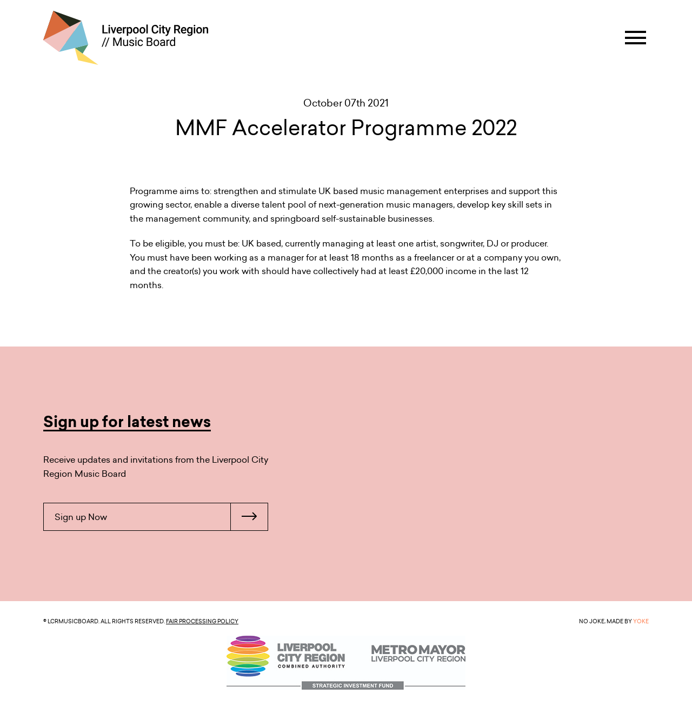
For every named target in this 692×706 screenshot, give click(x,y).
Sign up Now (161, 516)
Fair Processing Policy (202, 621)
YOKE (641, 621)
